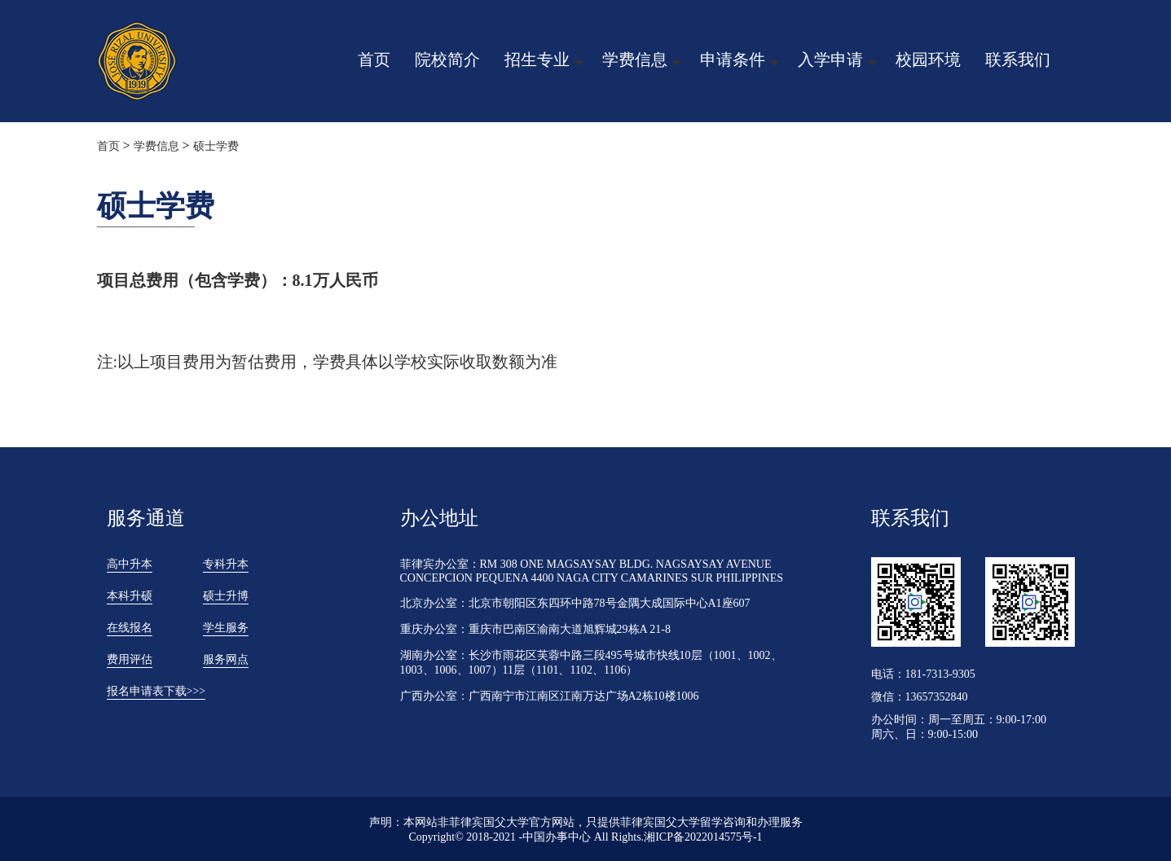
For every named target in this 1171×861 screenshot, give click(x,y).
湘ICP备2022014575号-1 (703, 837)
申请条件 (732, 59)
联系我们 (1017, 59)
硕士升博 (226, 596)
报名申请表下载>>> (156, 691)
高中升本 (129, 564)
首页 (374, 59)
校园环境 (928, 59)
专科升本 (226, 564)
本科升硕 (129, 596)
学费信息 (634, 59)
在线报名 (129, 628)
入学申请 (830, 59)
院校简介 (447, 59)
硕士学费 (216, 146)
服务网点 (226, 659)
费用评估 (129, 659)
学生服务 (226, 628)
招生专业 (537, 59)
